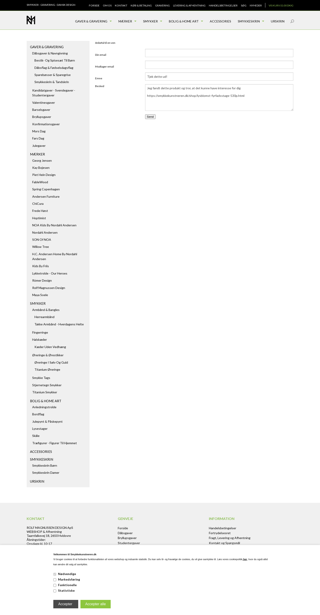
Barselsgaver (41, 109)
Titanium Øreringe (47, 369)
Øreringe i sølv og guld (51, 362)
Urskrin (277, 21)
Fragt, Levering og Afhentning (229, 538)
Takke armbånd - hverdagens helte (59, 324)
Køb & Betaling (141, 5)
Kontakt (121, 5)
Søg (243, 5)
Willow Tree (40, 247)
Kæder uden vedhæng (50, 347)
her (245, 559)
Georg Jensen (42, 160)
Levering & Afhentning (189, 5)
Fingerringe (40, 332)
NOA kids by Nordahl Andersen (54, 225)
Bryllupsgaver (41, 117)
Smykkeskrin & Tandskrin (51, 82)
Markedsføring (69, 579)
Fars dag (38, 138)
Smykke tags (41, 378)
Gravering (162, 5)
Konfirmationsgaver (46, 124)
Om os (107, 5)
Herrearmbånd (44, 317)
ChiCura (38, 203)
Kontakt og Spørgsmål (224, 543)
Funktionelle (67, 585)
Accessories (220, 21)
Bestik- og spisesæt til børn (54, 60)
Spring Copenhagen (46, 189)
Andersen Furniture (46, 196)
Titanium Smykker (44, 392)
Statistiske (66, 590)
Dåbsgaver (125, 533)
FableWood (40, 182)
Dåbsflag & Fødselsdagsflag (53, 68)
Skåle (36, 436)
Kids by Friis (40, 266)
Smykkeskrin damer (45, 472)
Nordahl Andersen (45, 232)
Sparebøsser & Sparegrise (52, 75)
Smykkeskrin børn (44, 465)
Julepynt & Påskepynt (47, 421)
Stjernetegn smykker (47, 385)
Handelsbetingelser (223, 5)
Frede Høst (40, 211)
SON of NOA (41, 239)
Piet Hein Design (44, 175)
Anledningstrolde (44, 407)
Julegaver (39, 145)
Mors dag (39, 131)
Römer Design (42, 280)
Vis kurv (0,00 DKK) (281, 5)
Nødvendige (67, 574)
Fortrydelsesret (220, 533)
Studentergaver (129, 543)
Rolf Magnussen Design (48, 288)
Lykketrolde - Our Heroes (49, 273)
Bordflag (38, 414)
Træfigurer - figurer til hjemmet (54, 443)
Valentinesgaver (43, 102)
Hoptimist (39, 218)
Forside (94, 5)
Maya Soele (40, 295)
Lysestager (40, 428)
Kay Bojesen (41, 167)
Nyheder (256, 5)
